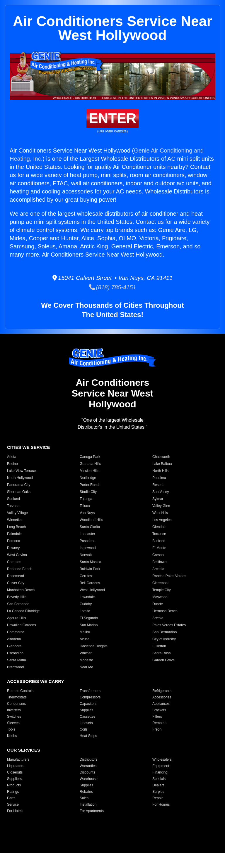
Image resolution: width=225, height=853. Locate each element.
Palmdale (14, 534)
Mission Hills (89, 471)
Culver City (15, 583)
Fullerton (159, 646)
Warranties (88, 766)
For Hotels (15, 811)
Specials (159, 779)
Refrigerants (161, 691)
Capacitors (88, 704)
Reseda (158, 485)
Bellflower (160, 562)
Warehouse (89, 779)
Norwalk (86, 555)
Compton (14, 562)
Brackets (159, 710)
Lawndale (87, 597)
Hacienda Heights (94, 646)
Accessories (161, 697)
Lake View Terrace (21, 471)
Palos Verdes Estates (169, 625)
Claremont (160, 583)
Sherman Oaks (18, 492)
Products (14, 785)
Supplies (86, 710)
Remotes (159, 723)
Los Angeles (161, 520)
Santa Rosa (161, 653)
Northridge (88, 478)
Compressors (90, 697)
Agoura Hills (16, 618)
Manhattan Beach (21, 590)
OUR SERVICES (23, 750)
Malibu (85, 632)
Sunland (13, 499)
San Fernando (18, 604)
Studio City (88, 492)
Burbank (159, 541)
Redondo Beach (19, 569)
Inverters (14, 710)
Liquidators (15, 766)
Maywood (159, 597)
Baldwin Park (90, 569)
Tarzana (13, 506)
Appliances (161, 704)
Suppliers (14, 779)
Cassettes (87, 716)
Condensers (16, 704)
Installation (88, 804)
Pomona (13, 541)
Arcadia (158, 569)
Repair (157, 798)
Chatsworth (161, 457)
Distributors (89, 759)
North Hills (160, 471)
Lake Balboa (162, 464)
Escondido (15, 653)
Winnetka (14, 520)
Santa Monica (90, 562)
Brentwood (15, 667)
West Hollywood (92, 590)
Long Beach (16, 527)
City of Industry (164, 639)
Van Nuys (87, 513)
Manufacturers (18, 759)
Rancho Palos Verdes (169, 576)
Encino (12, 464)
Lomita (85, 611)
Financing (160, 772)
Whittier (86, 653)
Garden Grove (163, 660)
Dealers (158, 785)
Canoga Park (90, 457)
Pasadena (88, 541)
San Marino (89, 625)
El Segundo (89, 618)
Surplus (158, 792)
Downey (13, 548)
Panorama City (18, 485)
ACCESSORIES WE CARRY (35, 681)
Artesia (157, 618)
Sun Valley (160, 492)
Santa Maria (16, 660)
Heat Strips (88, 736)
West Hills (160, 513)
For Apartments (92, 811)
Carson (158, 555)
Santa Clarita (90, 527)
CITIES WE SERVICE (28, 447)
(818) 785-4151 (112, 287)
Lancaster (87, 534)
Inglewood (88, 548)
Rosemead (15, 576)
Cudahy (86, 604)
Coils (84, 729)
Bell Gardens (90, 583)
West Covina (17, 555)
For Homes (161, 804)
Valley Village (17, 513)
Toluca (85, 506)
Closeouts (15, 772)
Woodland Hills (91, 520)
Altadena (14, 639)
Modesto (86, 660)
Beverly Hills (16, 597)
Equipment (160, 766)
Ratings (13, 792)
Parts (11, 798)
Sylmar (157, 499)
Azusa (84, 639)
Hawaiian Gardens (21, 625)
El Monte (159, 548)
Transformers (90, 691)
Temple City (161, 590)
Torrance (159, 534)
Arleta (11, 457)
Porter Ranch (90, 485)
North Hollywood (20, 478)
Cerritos (86, 576)
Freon (156, 729)
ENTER (113, 118)
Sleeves (13, 723)
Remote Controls (20, 691)
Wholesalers (162, 759)
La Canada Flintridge (23, 611)
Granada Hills (90, 464)
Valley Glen (161, 506)
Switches (14, 716)
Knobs (12, 736)
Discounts (87, 772)
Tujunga (86, 499)
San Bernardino (164, 632)
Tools (11, 729)
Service (13, 804)
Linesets (86, 723)
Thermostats (17, 697)
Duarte (157, 604)
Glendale (159, 527)
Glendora (14, 646)
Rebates (86, 792)
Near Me (86, 667)
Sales (84, 798)
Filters (157, 716)
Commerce (15, 632)
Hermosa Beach (165, 611)
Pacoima (159, 478)
